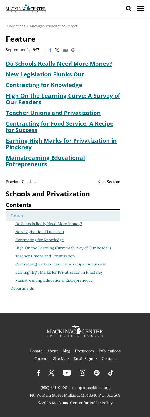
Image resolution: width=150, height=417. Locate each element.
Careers (41, 358)
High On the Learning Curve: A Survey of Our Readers (63, 99)
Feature (17, 215)
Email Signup (85, 358)
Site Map (61, 358)
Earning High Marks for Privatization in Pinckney (61, 144)
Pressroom (84, 350)
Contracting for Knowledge (44, 85)
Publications (15, 26)
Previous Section (21, 181)
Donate (36, 350)
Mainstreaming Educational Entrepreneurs (45, 161)
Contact (109, 358)
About (52, 350)
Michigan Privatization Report (53, 26)
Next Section (108, 181)
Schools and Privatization (48, 193)
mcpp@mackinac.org (91, 387)
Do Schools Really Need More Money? (59, 63)
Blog (66, 350)
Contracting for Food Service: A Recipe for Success (59, 126)
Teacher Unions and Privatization (53, 113)
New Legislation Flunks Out (45, 74)
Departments (22, 288)
